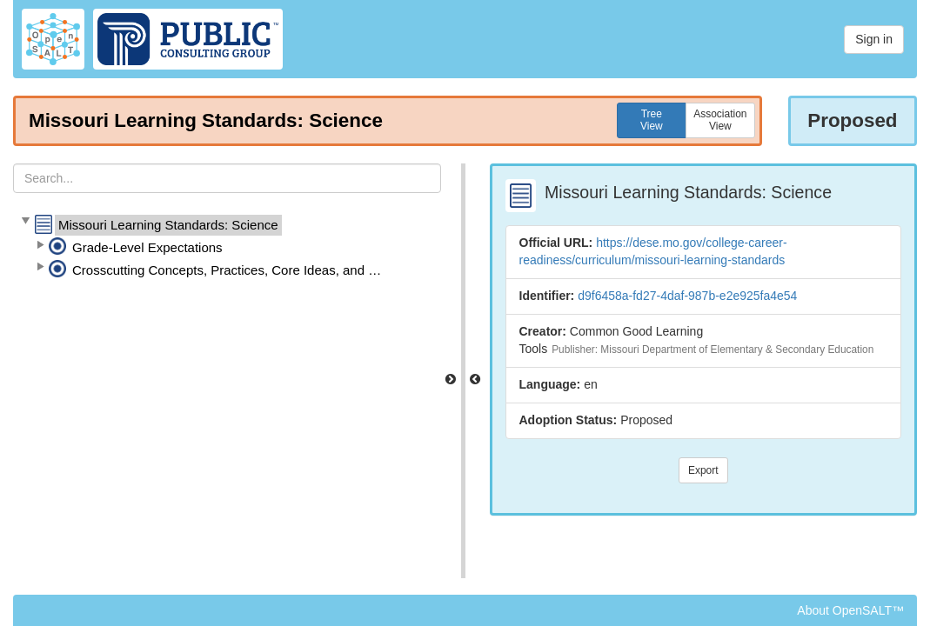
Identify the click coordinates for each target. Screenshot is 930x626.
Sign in (874, 39)
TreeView (651, 120)
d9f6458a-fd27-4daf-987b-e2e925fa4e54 (687, 296)
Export (703, 470)
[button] (25, 222)
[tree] (227, 247)
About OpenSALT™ (850, 610)
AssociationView (719, 120)
